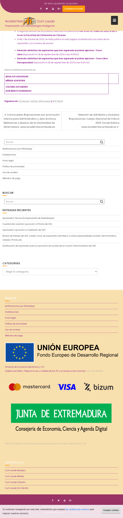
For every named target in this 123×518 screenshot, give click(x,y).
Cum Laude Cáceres (15, 482)
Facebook (23, 101)
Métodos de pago (11, 178)
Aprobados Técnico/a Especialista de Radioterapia (28, 218)
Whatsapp (44, 101)
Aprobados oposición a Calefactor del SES (24, 229)
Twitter (34, 101)
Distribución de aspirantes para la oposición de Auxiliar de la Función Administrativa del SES (49, 245)
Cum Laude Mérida (14, 476)
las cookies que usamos (77, 509)
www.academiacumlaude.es (19, 69)
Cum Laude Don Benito (16, 488)
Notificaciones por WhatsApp (17, 148)
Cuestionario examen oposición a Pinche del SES (27, 224)
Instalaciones (9, 154)
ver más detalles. (95, 371)
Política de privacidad (13, 166)
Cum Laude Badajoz (15, 470)
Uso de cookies (10, 172)
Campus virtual (73, 8)
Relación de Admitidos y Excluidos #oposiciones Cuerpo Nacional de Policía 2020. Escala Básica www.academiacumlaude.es (94, 121)
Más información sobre (45, 443)
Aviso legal (8, 160)
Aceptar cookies (111, 510)
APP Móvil (58, 101)
